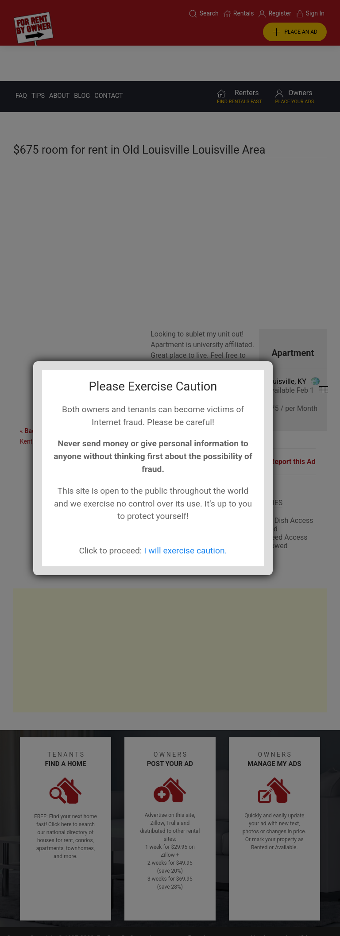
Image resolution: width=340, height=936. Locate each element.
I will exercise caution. (185, 550)
